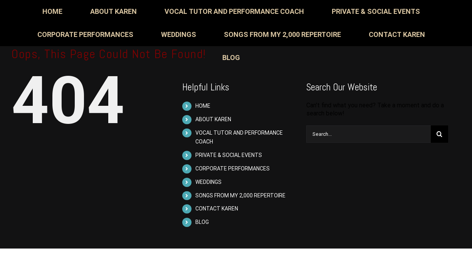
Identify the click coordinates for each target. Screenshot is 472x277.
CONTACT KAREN (216, 208)
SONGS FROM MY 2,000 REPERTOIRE (240, 195)
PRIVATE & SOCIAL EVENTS (228, 155)
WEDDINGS (208, 182)
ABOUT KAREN (213, 119)
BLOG (202, 222)
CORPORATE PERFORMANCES (232, 168)
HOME (202, 106)
